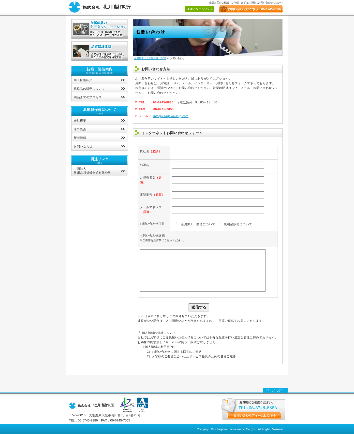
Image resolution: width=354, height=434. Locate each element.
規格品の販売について (89, 88)
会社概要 (80, 120)
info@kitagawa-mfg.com (171, 116)
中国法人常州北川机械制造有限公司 (92, 170)
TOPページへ (198, 9)
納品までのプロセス (88, 97)
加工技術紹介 (83, 80)
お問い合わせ (83, 146)
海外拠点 (80, 129)
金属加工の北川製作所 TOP (150, 58)
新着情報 (80, 138)
